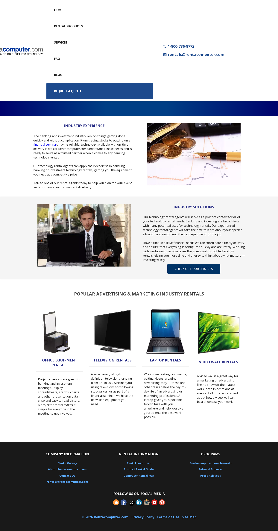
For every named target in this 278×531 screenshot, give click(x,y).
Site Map (189, 517)
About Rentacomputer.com (67, 469)
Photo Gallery (67, 463)
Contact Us (67, 475)
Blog (58, 75)
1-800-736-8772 (178, 46)
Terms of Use (168, 517)
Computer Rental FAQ (139, 475)
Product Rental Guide (139, 469)
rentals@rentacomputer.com (193, 54)
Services (60, 42)
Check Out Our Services (194, 269)
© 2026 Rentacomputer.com (105, 517)
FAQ (57, 59)
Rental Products (68, 26)
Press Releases (210, 475)
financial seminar (45, 144)
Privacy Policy (142, 517)
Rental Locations (139, 463)
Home (58, 10)
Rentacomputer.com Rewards (211, 463)
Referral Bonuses (211, 469)
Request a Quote (68, 91)
